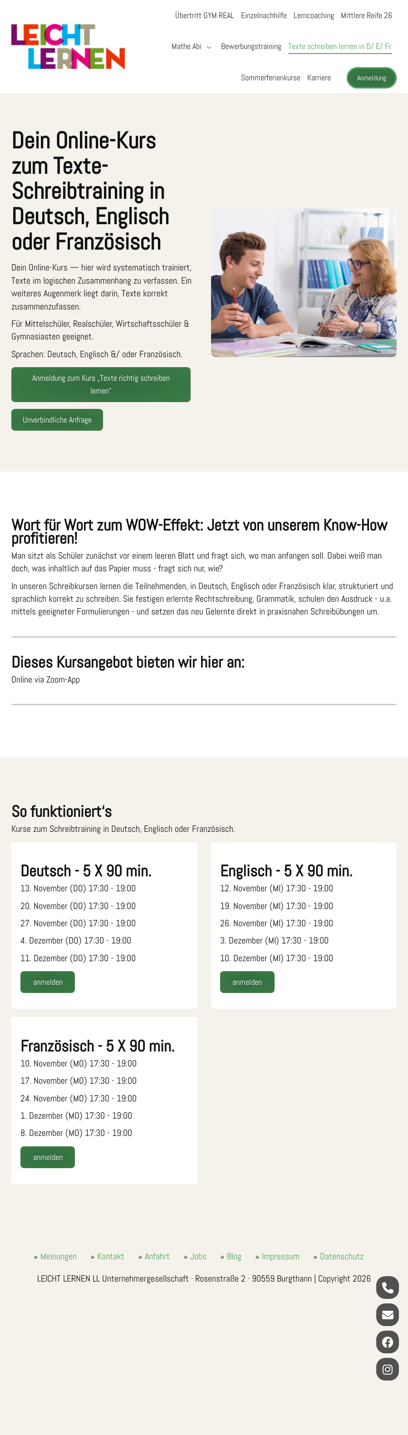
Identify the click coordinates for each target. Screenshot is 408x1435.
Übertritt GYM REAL (204, 15)
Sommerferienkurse (270, 77)
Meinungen (58, 1256)
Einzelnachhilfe (264, 15)
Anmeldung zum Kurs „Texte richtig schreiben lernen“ (101, 384)
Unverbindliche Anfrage (57, 419)
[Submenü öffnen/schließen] (208, 47)
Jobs (198, 1256)
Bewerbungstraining (251, 46)
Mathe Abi (187, 46)
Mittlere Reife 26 (366, 15)
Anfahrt (157, 1256)
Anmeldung (371, 78)
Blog (234, 1256)
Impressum (281, 1256)
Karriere (319, 77)
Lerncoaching (314, 15)
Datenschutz (342, 1256)
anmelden (48, 982)
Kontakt (110, 1256)
